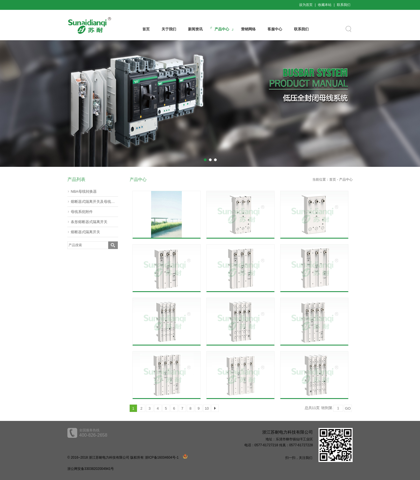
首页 (146, 29)
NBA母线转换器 (84, 191)
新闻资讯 (195, 29)
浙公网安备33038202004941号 (90, 469)
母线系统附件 (82, 212)
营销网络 (248, 29)
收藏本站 (324, 5)
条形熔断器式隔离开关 (89, 222)
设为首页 (306, 5)
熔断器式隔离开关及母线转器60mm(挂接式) (94, 201)
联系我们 (343, 5)
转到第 (326, 408)
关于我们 (169, 29)
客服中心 (275, 29)
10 (207, 408)
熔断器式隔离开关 (85, 232)
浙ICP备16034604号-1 (162, 457)
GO (348, 408)
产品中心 (222, 29)
